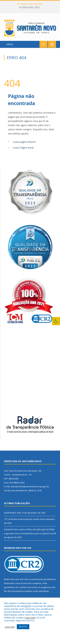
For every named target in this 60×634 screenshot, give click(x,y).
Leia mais (30, 617)
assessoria (26, 583)
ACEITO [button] (23, 626)
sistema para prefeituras (43, 579)
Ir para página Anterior (24, 141)
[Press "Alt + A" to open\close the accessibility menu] (56, 321)
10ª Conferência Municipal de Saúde (21, 519)
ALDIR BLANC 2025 (29, 7)
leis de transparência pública (18, 591)
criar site (23, 579)
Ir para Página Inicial (23, 147)
